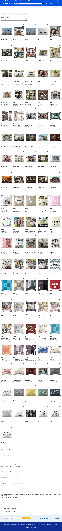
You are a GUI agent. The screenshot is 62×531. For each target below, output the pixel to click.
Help (46, 3)
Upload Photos (28, 0)
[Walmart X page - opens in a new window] (42, 518)
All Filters (4, 14)
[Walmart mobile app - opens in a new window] (56, 518)
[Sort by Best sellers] (57, 14)
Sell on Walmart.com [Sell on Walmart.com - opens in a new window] (29, 524)
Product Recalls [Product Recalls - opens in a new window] (50, 524)
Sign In (58, 0)
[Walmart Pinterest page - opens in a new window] (45, 518)
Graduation (12, 6)
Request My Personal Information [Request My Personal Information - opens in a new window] (31, 527)
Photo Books (47, 6)
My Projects (17, 0)
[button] (6, 24)
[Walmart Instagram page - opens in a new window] (49, 518)
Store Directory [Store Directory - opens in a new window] (13, 524)
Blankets (42, 6)
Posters (32, 6)
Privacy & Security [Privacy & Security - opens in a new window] (26, 525)
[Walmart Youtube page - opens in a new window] (47, 518)
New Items (7, 6)
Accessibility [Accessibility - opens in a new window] (56, 524)
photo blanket (17, 490)
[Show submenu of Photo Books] (49, 6)
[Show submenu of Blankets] (44, 6)
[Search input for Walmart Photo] (28, 3)
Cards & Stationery (27, 6)
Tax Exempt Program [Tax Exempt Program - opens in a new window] (5, 525)
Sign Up (26, 518)
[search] (26, 19)
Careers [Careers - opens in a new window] (18, 524)
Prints (22, 6)
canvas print (23, 490)
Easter (15, 6)
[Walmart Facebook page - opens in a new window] (40, 518)
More (54, 6)
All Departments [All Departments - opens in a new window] (7, 524)
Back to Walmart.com (5, 0)
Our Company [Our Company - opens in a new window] (23, 524)
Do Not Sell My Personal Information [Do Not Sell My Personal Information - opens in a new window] (53, 525)
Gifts (51, 6)
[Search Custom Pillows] (13, 19)
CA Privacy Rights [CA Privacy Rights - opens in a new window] (33, 525)
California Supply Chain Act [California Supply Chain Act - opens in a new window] (41, 525)
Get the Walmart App (13, 525)
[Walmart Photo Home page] (7, 4)
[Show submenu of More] (55, 6)
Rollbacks (3, 6)
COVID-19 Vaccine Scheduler (41, 524)
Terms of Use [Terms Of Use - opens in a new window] (20, 525)
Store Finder (12, 0)
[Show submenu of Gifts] (52, 6)
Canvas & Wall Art (37, 6)
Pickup (18, 6)
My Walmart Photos (22, 0)
